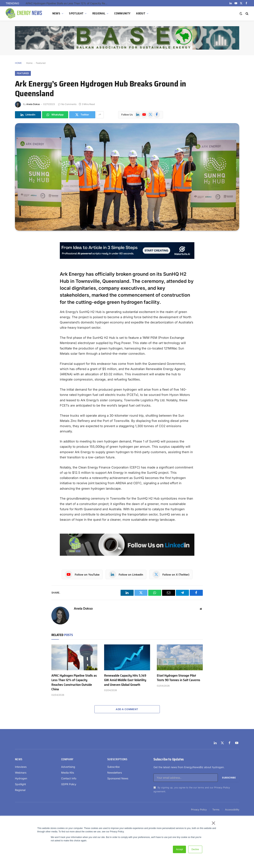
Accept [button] (179, 849)
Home (29, 63)
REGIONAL (98, 13)
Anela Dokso (33, 104)
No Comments (67, 104)
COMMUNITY (122, 13)
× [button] (213, 823)
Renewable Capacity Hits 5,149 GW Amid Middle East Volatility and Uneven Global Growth (125, 680)
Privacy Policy (222, 787)
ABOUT (140, 13)
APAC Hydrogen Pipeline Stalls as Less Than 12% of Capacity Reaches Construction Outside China (68, 3)
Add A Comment (127, 709)
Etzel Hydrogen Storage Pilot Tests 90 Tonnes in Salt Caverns (178, 677)
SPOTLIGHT (76, 13)
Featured (40, 63)
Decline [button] (195, 849)
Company (67, 759)
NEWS (56, 13)
